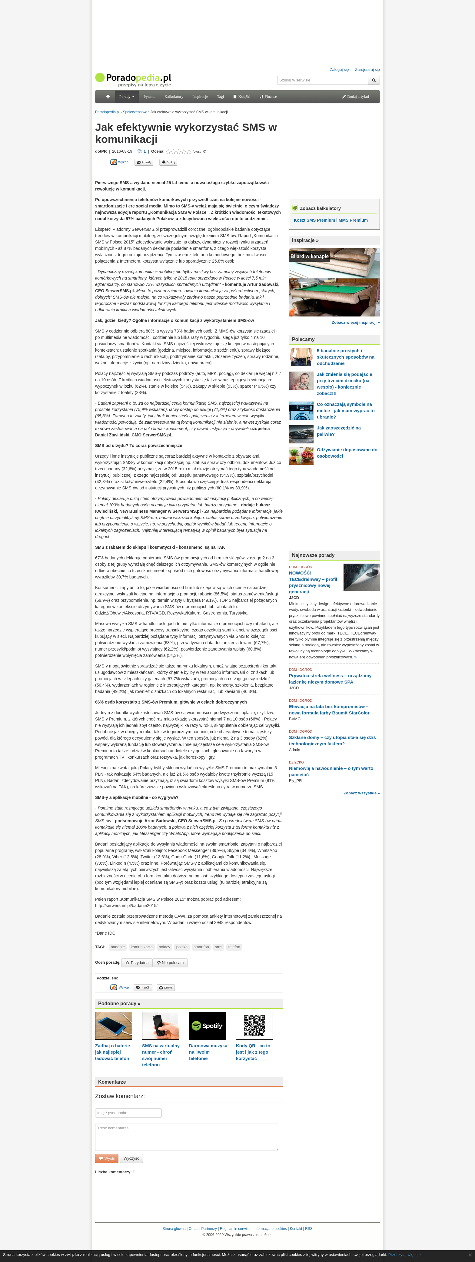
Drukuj (168, 162)
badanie (118, 947)
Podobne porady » (119, 1003)
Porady (127, 96)
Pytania (149, 96)
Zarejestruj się (367, 69)
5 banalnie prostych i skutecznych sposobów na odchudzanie (345, 357)
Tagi (220, 96)
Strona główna (174, 1229)
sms (218, 947)
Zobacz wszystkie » (362, 793)
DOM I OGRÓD (300, 567)
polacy (164, 947)
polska (182, 947)
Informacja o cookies (270, 1229)
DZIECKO (296, 762)
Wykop (119, 162)
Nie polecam (170, 962)
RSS (309, 1229)
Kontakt (296, 1229)
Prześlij (144, 162)
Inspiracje (200, 96)
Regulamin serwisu (235, 1229)
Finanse (268, 96)
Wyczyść (131, 1158)
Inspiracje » (305, 240)
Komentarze (112, 1082)
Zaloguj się (339, 69)
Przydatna (136, 962)
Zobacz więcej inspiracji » (356, 322)
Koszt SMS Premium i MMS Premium (331, 220)
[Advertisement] (166, 172)
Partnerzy (209, 1229)
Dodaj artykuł (355, 96)
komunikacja (142, 947)
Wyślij (107, 1158)
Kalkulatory (173, 96)
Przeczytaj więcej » (405, 1254)
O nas (193, 1229)
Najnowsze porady (313, 555)
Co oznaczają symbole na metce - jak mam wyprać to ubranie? (346, 410)
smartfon (201, 947)
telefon (234, 947)
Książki (241, 96)
